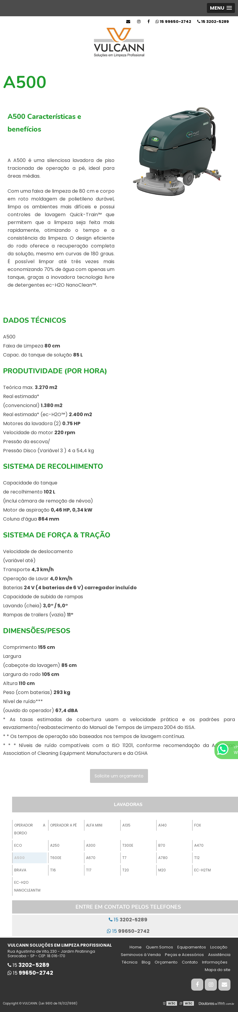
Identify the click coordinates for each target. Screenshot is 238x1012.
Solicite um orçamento (119, 776)
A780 (163, 857)
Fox (197, 825)
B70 (161, 845)
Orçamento (166, 962)
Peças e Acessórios (184, 955)
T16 (53, 870)
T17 (89, 870)
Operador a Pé (63, 825)
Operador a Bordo (29, 829)
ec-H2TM (202, 870)
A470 (199, 845)
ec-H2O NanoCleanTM (27, 886)
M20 (162, 870)
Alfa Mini (94, 825)
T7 (124, 857)
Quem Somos (159, 947)
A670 (90, 857)
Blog (146, 962)
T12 (197, 857)
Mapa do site (217, 970)
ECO (18, 845)
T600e (55, 857)
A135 (126, 825)
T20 (125, 870)
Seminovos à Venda (141, 955)
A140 (162, 825)
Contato (190, 962)
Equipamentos (191, 947)
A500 (19, 857)
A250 (55, 845)
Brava (20, 870)
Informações (214, 962)
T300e (127, 845)
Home (136, 947)
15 (213, 21)
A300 (90, 845)
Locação (218, 947)
